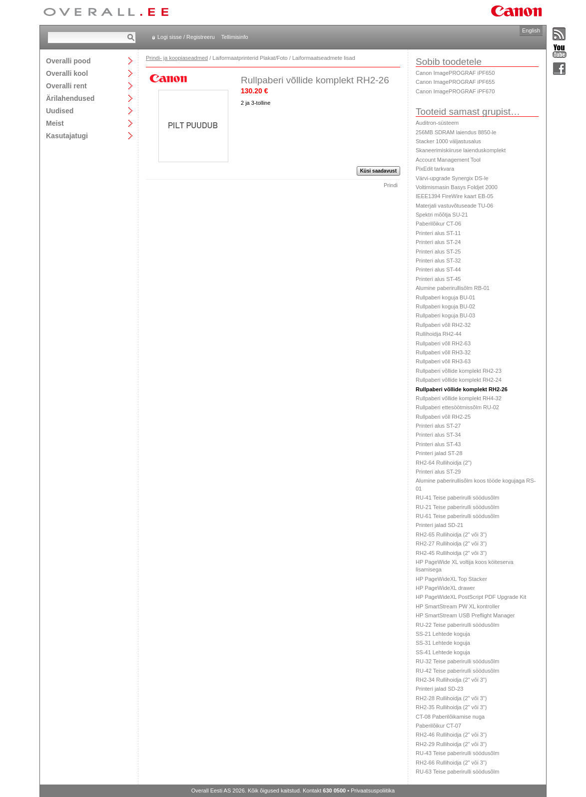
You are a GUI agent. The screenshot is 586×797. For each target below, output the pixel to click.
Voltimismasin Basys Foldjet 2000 (457, 187)
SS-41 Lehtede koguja (443, 652)
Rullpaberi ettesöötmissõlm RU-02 (457, 407)
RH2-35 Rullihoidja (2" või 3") (451, 707)
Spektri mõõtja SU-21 (442, 215)
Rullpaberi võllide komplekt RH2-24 (459, 380)
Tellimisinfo (234, 37)
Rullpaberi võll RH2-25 (443, 417)
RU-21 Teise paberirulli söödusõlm (457, 507)
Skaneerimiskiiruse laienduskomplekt (461, 150)
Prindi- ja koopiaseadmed (177, 58)
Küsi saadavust (378, 171)
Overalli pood (68, 60)
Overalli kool (67, 73)
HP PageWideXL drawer (445, 588)
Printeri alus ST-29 (438, 472)
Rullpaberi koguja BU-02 (445, 306)
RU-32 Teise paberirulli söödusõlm (457, 661)
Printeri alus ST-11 (438, 233)
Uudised (59, 110)
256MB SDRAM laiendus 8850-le (456, 132)
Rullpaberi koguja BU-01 (445, 297)
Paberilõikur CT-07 (438, 726)
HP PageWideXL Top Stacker (451, 579)
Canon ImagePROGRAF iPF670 (455, 91)
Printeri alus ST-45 (438, 279)
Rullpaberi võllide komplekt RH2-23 (459, 371)
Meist (55, 123)
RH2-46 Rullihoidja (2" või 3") (451, 735)
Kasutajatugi (67, 135)
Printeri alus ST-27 (438, 426)
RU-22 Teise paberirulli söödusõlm (457, 625)
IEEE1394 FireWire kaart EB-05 (454, 196)
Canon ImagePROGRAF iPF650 (455, 73)
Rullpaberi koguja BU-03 (445, 315)
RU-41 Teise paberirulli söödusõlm (457, 498)
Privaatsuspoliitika (373, 791)
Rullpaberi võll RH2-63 (443, 343)
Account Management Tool (448, 160)
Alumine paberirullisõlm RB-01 (453, 288)
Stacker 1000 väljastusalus (448, 141)
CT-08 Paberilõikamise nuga (450, 717)
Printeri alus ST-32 (438, 261)
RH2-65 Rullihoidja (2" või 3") (451, 534)
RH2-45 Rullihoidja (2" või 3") (451, 553)
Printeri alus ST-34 (438, 435)
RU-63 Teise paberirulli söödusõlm (457, 772)
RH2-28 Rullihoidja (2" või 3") (451, 698)
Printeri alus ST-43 (438, 444)
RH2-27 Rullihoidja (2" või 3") (451, 543)
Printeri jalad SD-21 (439, 525)
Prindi (391, 185)
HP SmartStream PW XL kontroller (458, 606)
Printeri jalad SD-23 (439, 689)
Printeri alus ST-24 (438, 242)
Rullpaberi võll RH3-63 (443, 361)
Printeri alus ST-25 (438, 252)
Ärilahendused (70, 98)
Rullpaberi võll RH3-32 (443, 352)
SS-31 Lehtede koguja (443, 643)
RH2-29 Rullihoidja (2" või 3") (451, 744)
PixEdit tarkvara (435, 169)
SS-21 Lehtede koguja (443, 634)
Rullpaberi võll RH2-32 (443, 325)
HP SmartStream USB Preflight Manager (465, 615)
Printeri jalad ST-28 (439, 453)
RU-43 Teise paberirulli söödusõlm (457, 753)
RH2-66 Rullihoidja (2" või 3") (451, 763)
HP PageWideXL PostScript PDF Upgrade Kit (471, 597)
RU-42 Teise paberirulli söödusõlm (457, 671)
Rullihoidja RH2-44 (439, 334)
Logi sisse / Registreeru (186, 37)
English (531, 30)
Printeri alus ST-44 (438, 269)
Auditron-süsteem (437, 123)
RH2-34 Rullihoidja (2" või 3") (451, 680)
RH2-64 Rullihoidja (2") (444, 463)
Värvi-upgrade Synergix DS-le (452, 178)
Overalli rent (66, 85)
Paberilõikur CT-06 (438, 224)
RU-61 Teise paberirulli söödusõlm (457, 516)
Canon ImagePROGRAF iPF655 (455, 82)
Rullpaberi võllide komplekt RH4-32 (459, 398)
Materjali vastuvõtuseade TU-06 (454, 206)
